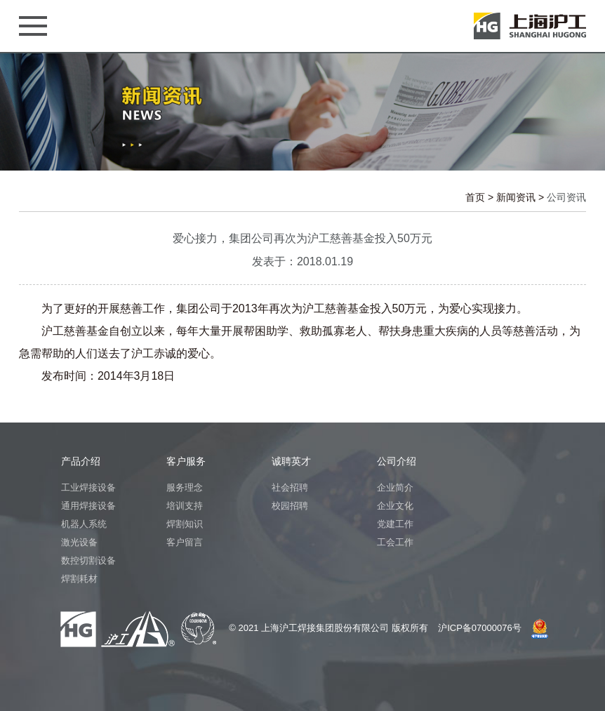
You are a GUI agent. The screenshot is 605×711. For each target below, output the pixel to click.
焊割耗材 (79, 578)
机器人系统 (84, 524)
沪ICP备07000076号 (479, 628)
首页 (475, 197)
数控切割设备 (88, 560)
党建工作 (395, 524)
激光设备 (79, 542)
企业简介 (395, 487)
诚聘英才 (291, 461)
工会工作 (395, 542)
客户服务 (186, 461)
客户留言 (184, 542)
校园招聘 (290, 505)
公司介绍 (396, 461)
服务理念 (184, 487)
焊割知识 (184, 524)
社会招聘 (290, 487)
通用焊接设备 (88, 505)
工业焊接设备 (88, 487)
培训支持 (184, 505)
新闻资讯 (516, 197)
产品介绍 (80, 461)
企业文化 (395, 505)
